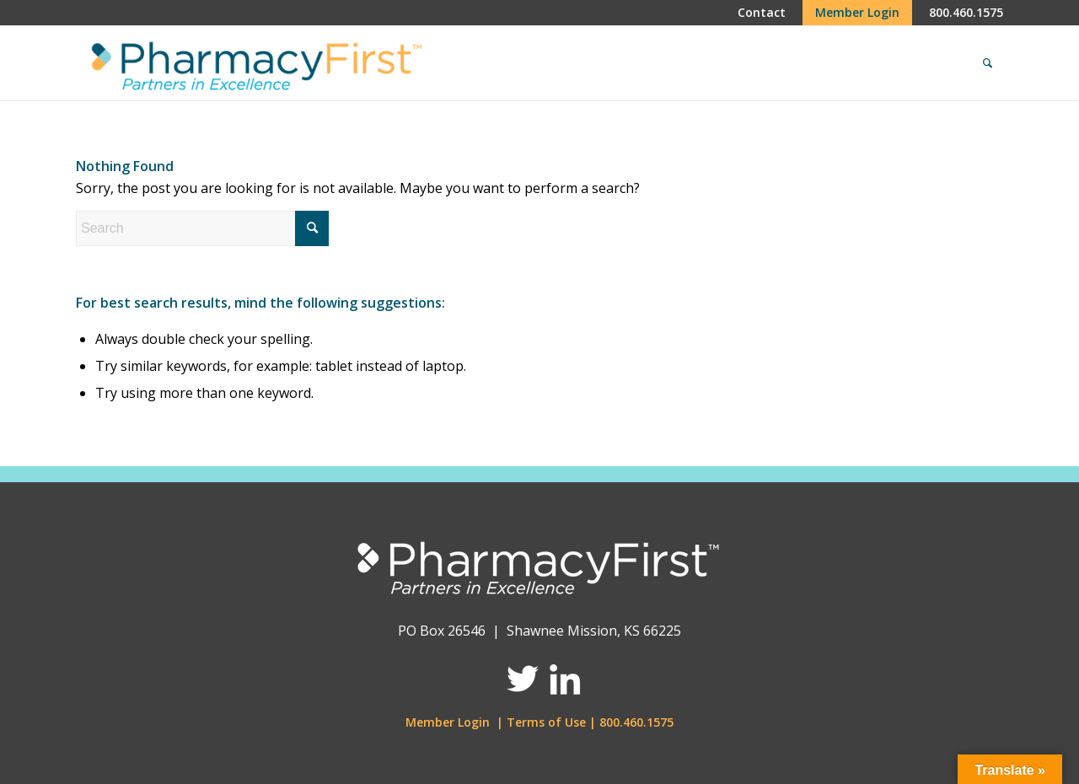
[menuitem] (761, 12)
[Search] (987, 63)
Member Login (447, 722)
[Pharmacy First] (253, 63)
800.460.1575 (636, 722)
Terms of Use (546, 722)
